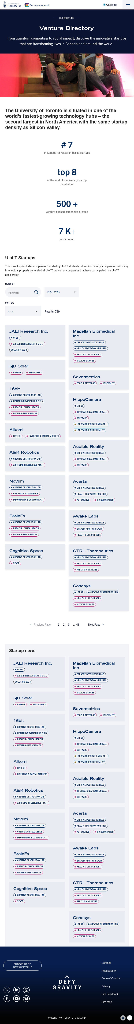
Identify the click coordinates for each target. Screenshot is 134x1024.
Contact (106, 962)
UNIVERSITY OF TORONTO (60, 1017)
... (76, 624)
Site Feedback (110, 994)
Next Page (94, 624)
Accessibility (109, 970)
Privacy (106, 986)
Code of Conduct (111, 978)
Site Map (107, 1002)
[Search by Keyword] (36, 292)
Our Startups (66, 17)
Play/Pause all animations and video (129, 1018)
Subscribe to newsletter (22, 965)
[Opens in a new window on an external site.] (6, 989)
